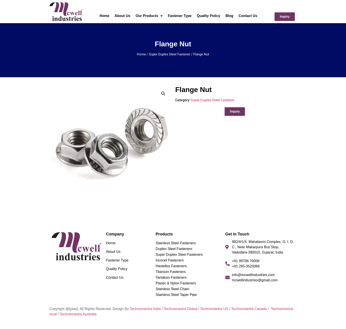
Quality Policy (208, 16)
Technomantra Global (180, 309)
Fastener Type (180, 16)
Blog (229, 16)
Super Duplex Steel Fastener (169, 54)
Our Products (148, 16)
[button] (163, 94)
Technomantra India (145, 309)
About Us (122, 16)
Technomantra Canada (249, 309)
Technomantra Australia (78, 314)
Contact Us (248, 16)
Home (104, 16)
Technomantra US (214, 309)
